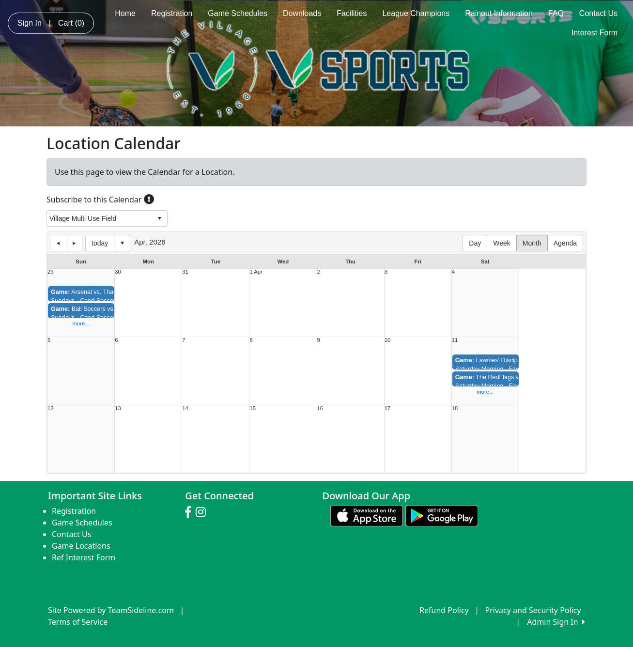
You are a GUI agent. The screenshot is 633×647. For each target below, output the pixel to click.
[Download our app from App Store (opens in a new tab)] (366, 514)
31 (185, 272)
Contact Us (598, 13)
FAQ (556, 13)
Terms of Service (78, 621)
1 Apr (255, 272)
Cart (71, 23)
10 (388, 340)
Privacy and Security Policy (533, 610)
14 (185, 408)
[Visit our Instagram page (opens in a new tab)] (203, 512)
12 (50, 408)
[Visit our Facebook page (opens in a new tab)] (190, 512)
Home (125, 13)
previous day (58, 243)
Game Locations (81, 545)
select (159, 218)
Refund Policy (444, 610)
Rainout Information (499, 13)
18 (455, 408)
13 (118, 408)
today (100, 243)
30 (118, 272)
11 (455, 340)
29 (50, 272)
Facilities (352, 13)
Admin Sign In (556, 621)
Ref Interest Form (83, 557)
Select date (122, 243)
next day (74, 243)
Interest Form (594, 33)
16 (320, 408)
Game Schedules (237, 13)
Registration (171, 13)
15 (252, 408)
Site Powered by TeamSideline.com (111, 610)
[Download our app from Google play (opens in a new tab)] (441, 514)
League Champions (415, 13)
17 (388, 408)
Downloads (302, 13)
